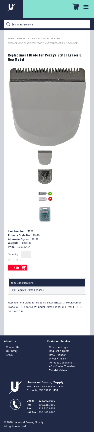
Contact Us (12, 347)
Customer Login (58, 347)
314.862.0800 (47, 400)
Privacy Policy (57, 358)
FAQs (9, 354)
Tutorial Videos (58, 370)
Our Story (12, 350)
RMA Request (57, 354)
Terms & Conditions (61, 362)
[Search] (47, 24)
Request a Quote (59, 350)
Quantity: (13, 254)
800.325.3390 (47, 404)
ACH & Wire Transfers (62, 366)
